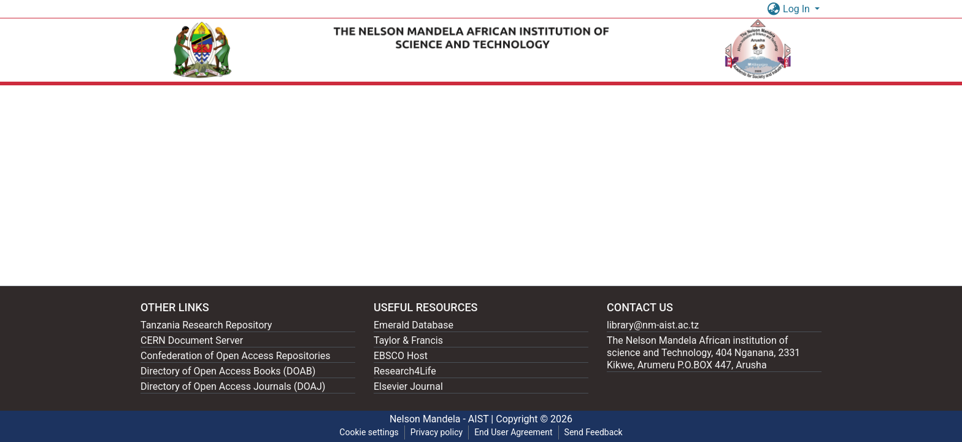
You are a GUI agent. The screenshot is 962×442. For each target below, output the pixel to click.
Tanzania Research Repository (206, 325)
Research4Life (405, 371)
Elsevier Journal (408, 386)
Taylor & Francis (408, 340)
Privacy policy (436, 432)
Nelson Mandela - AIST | (443, 419)
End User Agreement (513, 432)
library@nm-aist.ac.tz (653, 325)
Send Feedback (593, 432)
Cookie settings (369, 432)
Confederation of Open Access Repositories (235, 356)
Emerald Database (413, 325)
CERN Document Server (191, 340)
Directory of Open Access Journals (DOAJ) (232, 386)
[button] (773, 9)
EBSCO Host (401, 356)
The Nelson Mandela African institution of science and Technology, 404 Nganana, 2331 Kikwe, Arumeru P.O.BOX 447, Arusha (703, 353)
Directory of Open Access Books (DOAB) (227, 371)
